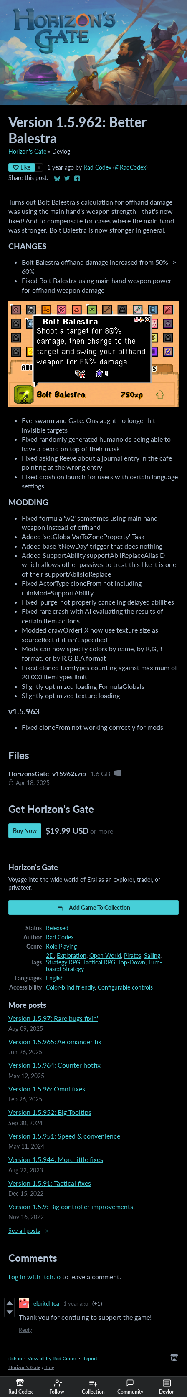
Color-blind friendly (70, 987)
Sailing (152, 955)
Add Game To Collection (93, 907)
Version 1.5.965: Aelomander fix (54, 1041)
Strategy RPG (63, 962)
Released (57, 928)
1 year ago (75, 1303)
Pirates (132, 955)
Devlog (166, 1387)
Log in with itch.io (34, 1277)
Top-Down (131, 962)
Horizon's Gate (27, 151)
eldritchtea (46, 1303)
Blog (49, 1367)
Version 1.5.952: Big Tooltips (49, 1112)
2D (50, 955)
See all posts (24, 1230)
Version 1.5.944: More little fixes (55, 1159)
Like (21, 167)
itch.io (15, 1358)
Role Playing (61, 946)
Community (130, 1387)
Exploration (71, 955)
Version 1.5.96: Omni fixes (46, 1089)
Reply (25, 1329)
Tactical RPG (99, 962)
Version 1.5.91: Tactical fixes (49, 1183)
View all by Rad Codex (52, 1358)
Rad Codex (97, 167)
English (55, 978)
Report (89, 1358)
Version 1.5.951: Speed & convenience (64, 1136)
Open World (105, 955)
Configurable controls (125, 987)
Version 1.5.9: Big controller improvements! (71, 1206)
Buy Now (25, 830)
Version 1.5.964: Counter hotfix (54, 1065)
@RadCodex (130, 167)
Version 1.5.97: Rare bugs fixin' (53, 1018)
